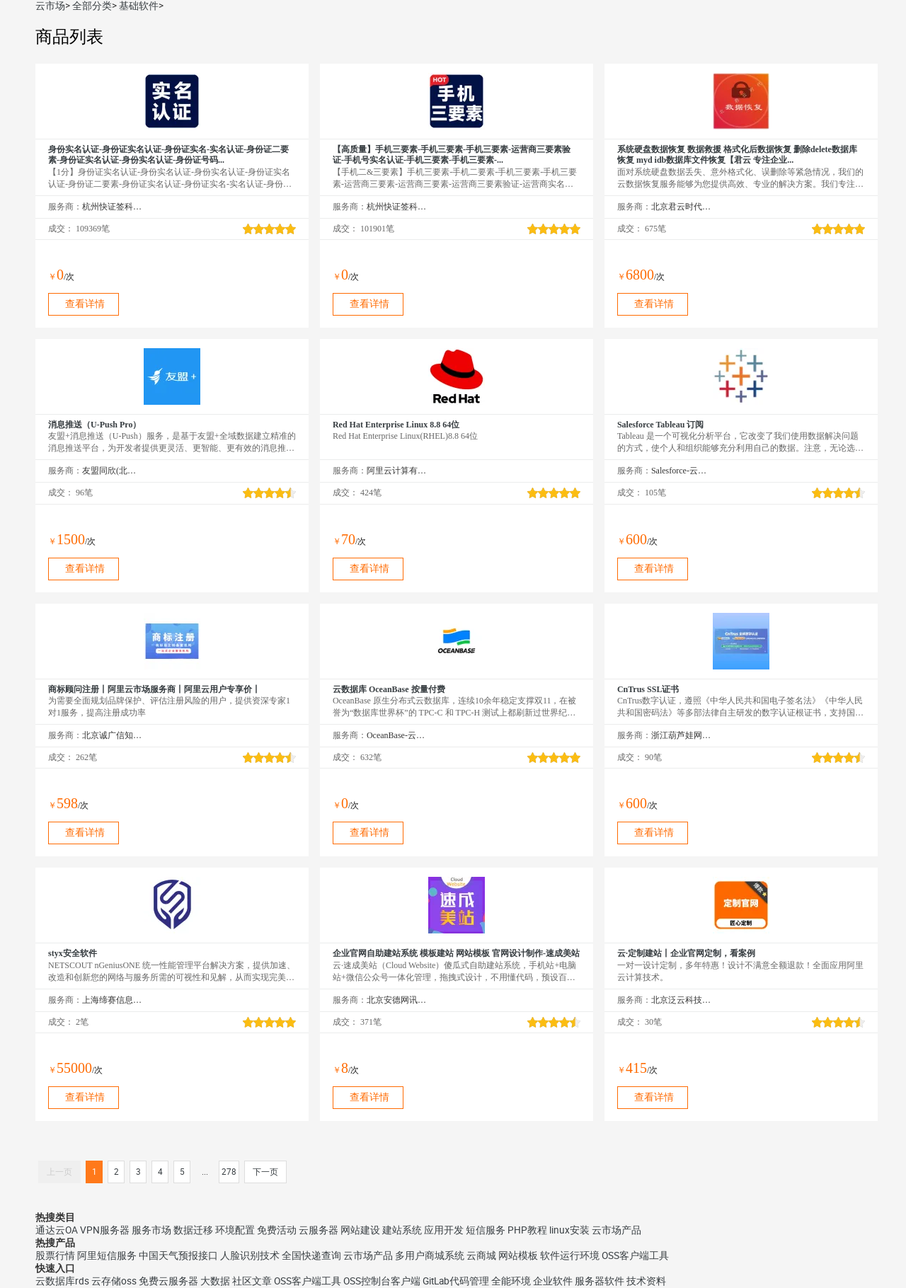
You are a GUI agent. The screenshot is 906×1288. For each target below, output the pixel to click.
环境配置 (235, 1230)
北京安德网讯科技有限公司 (397, 1000)
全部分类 (92, 5)
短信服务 (485, 1230)
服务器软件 (599, 1281)
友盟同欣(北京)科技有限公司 (112, 471)
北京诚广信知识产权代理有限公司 (112, 735)
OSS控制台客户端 (381, 1281)
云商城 (481, 1255)
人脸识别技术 (250, 1255)
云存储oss (114, 1281)
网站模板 (518, 1255)
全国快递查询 (311, 1255)
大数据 (215, 1281)
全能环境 (511, 1281)
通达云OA (56, 1230)
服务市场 (151, 1230)
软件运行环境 (570, 1255)
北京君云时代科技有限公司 (681, 207)
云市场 (50, 5)
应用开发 (444, 1230)
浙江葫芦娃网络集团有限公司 (681, 735)
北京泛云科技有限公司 (681, 1000)
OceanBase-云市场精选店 (397, 735)
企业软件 (553, 1281)
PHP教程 (527, 1230)
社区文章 (252, 1281)
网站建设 (360, 1230)
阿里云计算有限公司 (397, 471)
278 (229, 1172)
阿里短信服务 (107, 1255)
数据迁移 (193, 1230)
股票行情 (55, 1255)
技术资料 (646, 1281)
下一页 (265, 1172)
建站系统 (402, 1230)
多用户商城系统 (429, 1255)
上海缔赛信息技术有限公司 (112, 1000)
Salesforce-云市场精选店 (681, 471)
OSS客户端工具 (635, 1255)
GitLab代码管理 (456, 1281)
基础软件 (139, 5)
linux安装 (569, 1230)
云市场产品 (616, 1230)
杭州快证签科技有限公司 (112, 207)
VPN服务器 (105, 1230)
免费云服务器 (168, 1281)
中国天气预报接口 (178, 1255)
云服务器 (318, 1230)
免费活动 (277, 1230)
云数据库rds (62, 1281)
